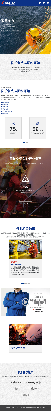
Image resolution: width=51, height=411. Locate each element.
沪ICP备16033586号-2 (27, 407)
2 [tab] (27, 142)
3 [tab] (29, 283)
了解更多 (25, 203)
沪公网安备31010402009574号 (38, 407)
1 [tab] (24, 142)
